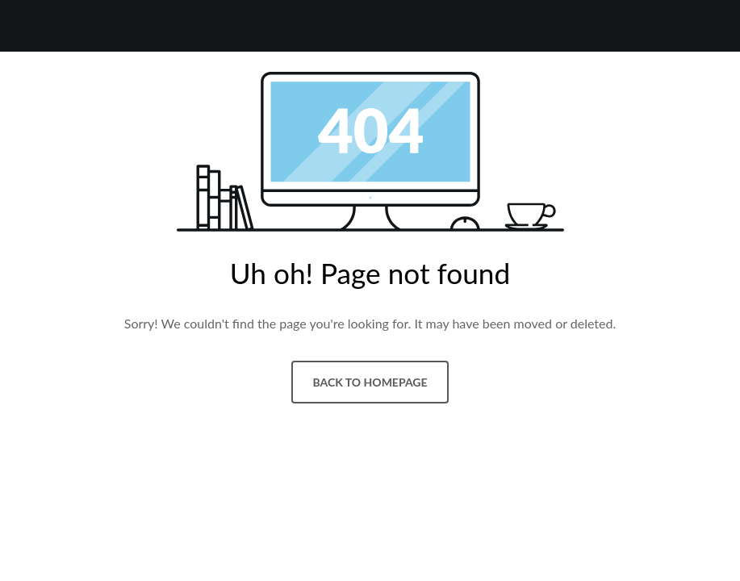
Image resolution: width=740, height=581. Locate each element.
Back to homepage (369, 382)
